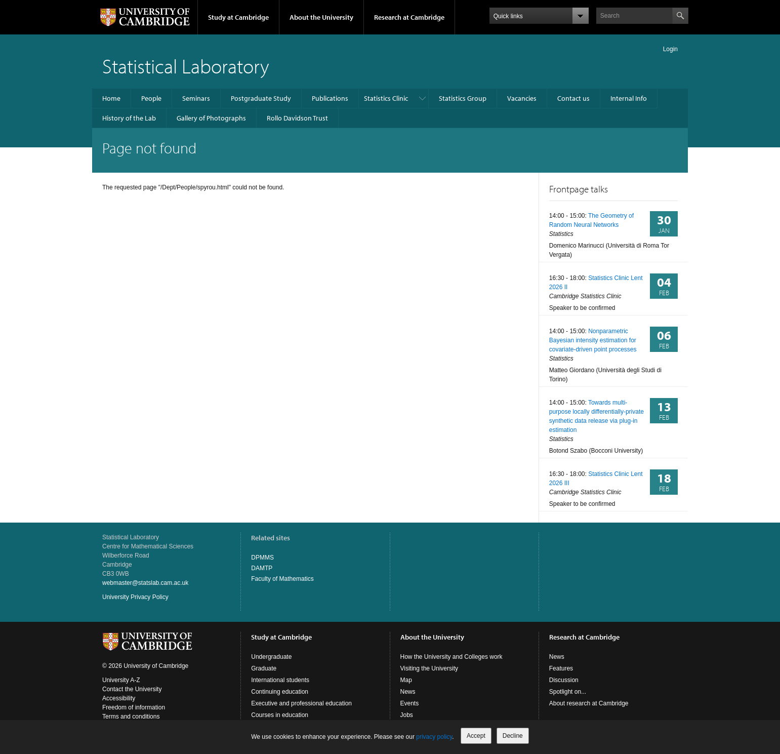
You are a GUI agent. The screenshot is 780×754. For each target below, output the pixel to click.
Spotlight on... (567, 691)
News (408, 691)
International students (280, 680)
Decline (513, 735)
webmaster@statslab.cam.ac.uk (145, 582)
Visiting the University (429, 668)
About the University (321, 17)
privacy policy (434, 736)
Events (409, 703)
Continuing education (279, 691)
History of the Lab (129, 118)
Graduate (263, 668)
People (151, 98)
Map (406, 680)
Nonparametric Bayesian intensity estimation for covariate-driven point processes (593, 340)
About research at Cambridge (589, 703)
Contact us (573, 98)
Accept (476, 735)
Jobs (406, 715)
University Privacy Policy (135, 597)
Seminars (196, 98)
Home (111, 98)
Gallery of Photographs (211, 118)
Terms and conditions (130, 716)
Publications (330, 98)
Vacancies (522, 98)
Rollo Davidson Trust (297, 118)
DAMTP (261, 568)
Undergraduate (271, 656)
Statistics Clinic (386, 98)
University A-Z (121, 680)
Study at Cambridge (238, 17)
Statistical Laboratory (185, 65)
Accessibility (118, 698)
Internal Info (628, 98)
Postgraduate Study (261, 98)
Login (670, 49)
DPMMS (262, 557)
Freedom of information (133, 707)
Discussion (564, 680)
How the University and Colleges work (451, 656)
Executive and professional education (301, 703)
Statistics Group (462, 98)
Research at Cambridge (409, 17)
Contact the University (131, 689)
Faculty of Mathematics (282, 578)
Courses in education (279, 715)
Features (561, 668)
